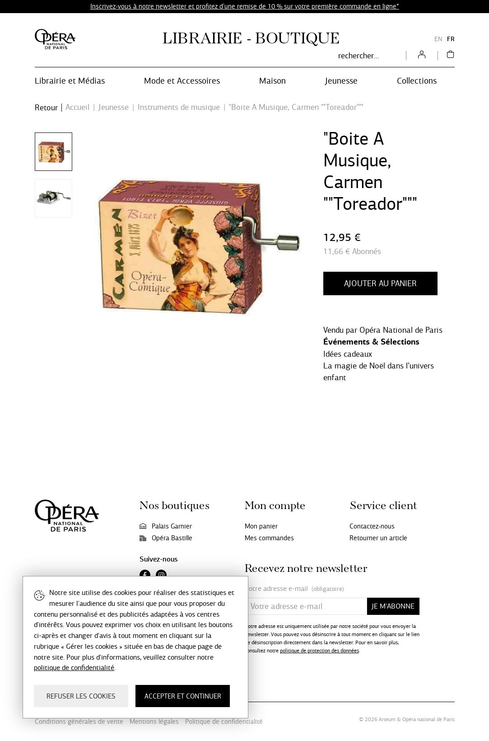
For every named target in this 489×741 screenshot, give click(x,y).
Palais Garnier (166, 526)
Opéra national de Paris (428, 719)
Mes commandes (269, 538)
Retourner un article (378, 538)
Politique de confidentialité (224, 721)
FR (451, 39)
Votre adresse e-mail (294, 589)
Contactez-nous (372, 526)
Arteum (387, 719)
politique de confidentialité (74, 667)
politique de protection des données (319, 650)
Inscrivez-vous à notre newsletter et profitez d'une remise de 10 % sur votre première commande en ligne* (244, 6)
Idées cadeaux (347, 354)
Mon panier (261, 526)
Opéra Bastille (166, 538)
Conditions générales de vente (79, 721)
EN (438, 39)
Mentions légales (154, 721)
